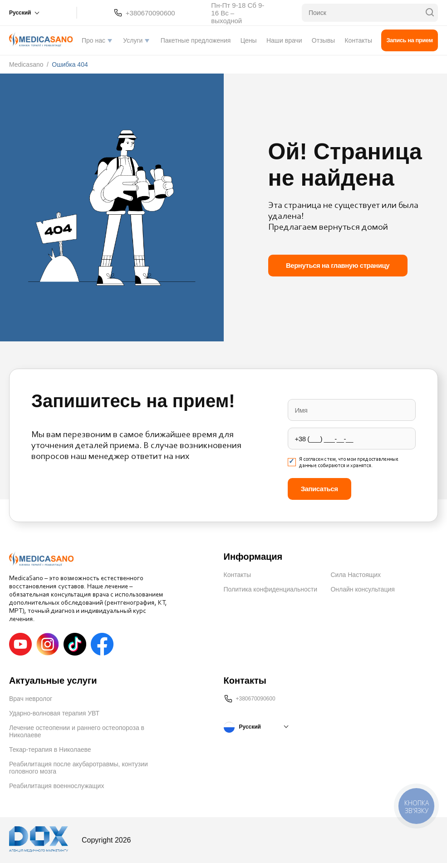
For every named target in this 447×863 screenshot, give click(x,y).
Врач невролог (30, 698)
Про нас (93, 40)
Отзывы (323, 40)
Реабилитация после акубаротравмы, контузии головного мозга (78, 767)
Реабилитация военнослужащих (56, 785)
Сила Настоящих (355, 574)
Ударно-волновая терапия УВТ (54, 713)
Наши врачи (284, 40)
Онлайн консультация (362, 589)
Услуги (132, 40)
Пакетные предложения (196, 40)
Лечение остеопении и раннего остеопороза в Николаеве (76, 731)
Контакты (358, 40)
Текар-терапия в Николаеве (50, 749)
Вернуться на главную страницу (337, 265)
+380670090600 (150, 13)
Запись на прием (409, 40)
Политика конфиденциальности (271, 589)
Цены (249, 40)
